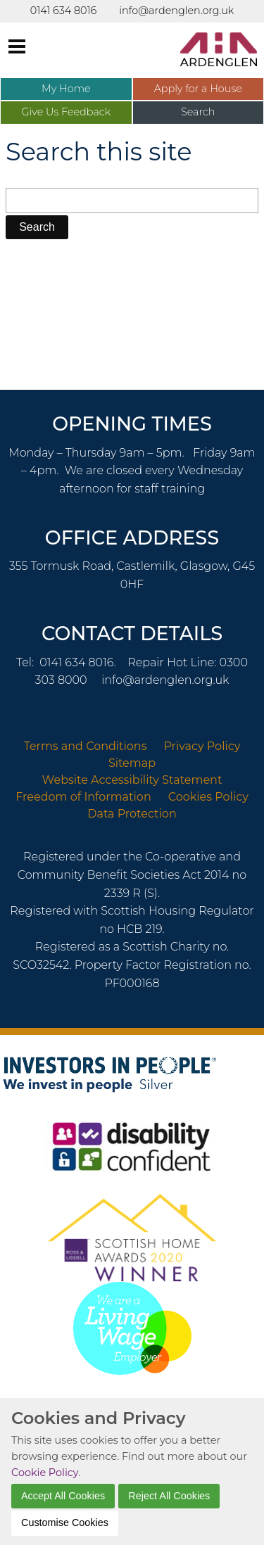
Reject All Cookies (169, 1495)
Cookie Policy (44, 1472)
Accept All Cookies (63, 1495)
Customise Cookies (64, 1522)
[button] (37, 227)
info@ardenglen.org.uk (165, 680)
